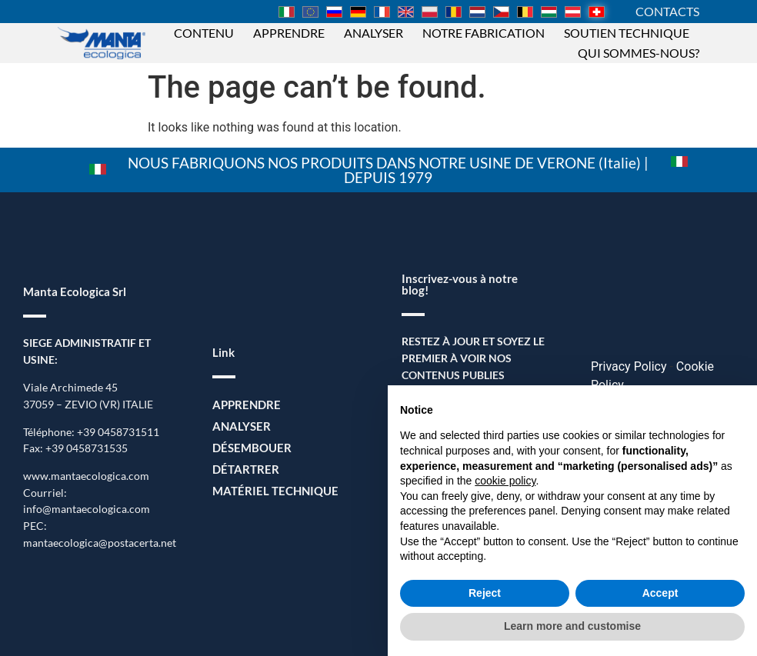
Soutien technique (626, 32)
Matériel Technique (269, 491)
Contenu (204, 32)
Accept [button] (660, 593)
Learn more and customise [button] (572, 626)
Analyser (373, 32)
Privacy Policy (629, 366)
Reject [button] (485, 593)
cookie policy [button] (505, 481)
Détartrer (242, 469)
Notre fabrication (483, 32)
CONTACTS (667, 11)
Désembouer (248, 448)
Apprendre (289, 32)
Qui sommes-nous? (638, 52)
